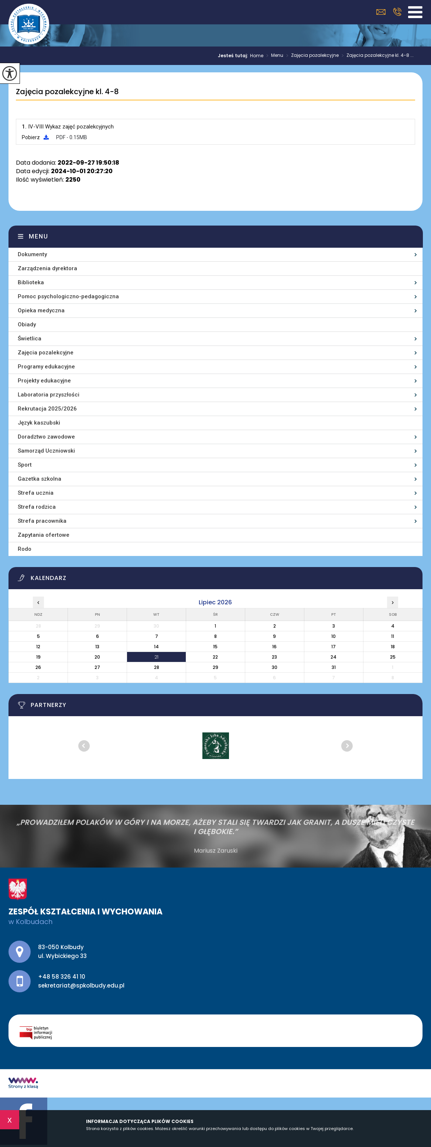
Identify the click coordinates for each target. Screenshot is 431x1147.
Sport (25, 464)
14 (156, 646)
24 (333, 657)
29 (215, 667)
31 (334, 667)
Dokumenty (32, 254)
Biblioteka (31, 282)
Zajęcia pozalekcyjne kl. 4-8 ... (376, 55)
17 (333, 646)
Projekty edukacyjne (44, 380)
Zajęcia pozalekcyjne (311, 55)
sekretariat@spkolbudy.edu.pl (381, 12)
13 (97, 646)
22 (215, 657)
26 (38, 667)
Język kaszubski (39, 422)
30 (274, 667)
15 (215, 646)
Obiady (27, 324)
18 (393, 646)
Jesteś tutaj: (234, 56)
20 (97, 657)
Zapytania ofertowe (43, 535)
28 (156, 667)
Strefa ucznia (36, 493)
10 (333, 636)
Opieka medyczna (41, 310)
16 (274, 646)
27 (97, 667)
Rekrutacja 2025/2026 (47, 408)
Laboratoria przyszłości (48, 394)
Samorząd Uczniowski (46, 450)
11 (392, 636)
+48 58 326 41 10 (397, 12)
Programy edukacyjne (46, 366)
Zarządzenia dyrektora (47, 268)
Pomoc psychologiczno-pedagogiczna (68, 296)
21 (156, 657)
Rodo (24, 549)
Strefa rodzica (37, 507)
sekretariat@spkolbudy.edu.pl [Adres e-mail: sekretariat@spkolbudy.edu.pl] (81, 985)
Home (256, 56)
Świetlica (29, 338)
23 (274, 657)
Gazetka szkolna (39, 478)
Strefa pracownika (42, 521)
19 (38, 657)
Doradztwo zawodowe (46, 436)
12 (38, 646)
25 (393, 657)
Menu (273, 55)
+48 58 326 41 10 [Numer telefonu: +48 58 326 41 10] (61, 977)
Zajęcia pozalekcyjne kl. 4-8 (67, 92)
